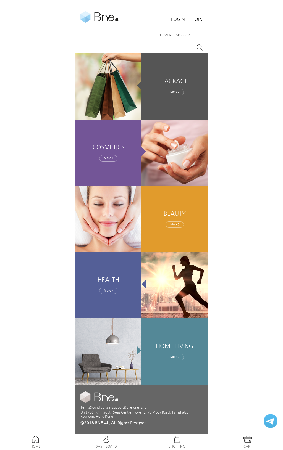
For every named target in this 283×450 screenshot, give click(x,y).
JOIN (198, 19)
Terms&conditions (94, 407)
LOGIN (178, 19)
